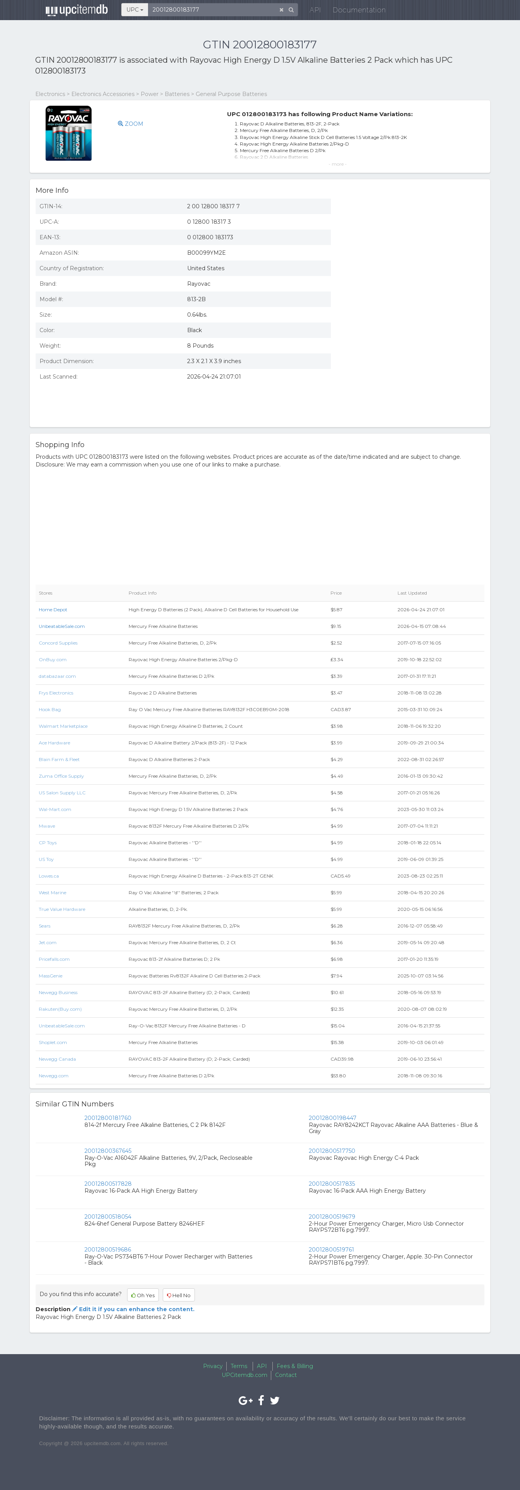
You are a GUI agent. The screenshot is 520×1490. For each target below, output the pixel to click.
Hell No (179, 1295)
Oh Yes (143, 1295)
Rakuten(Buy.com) (60, 1009)
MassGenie (50, 976)
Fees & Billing (295, 1366)
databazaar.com (57, 676)
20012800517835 (332, 1183)
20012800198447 (332, 1117)
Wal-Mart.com (55, 809)
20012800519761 (331, 1249)
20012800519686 (107, 1249)
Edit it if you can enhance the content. (133, 1309)
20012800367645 (107, 1150)
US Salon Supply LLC (62, 793)
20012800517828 (108, 1183)
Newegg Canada (57, 1059)
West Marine (52, 892)
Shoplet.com (53, 1042)
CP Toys (48, 842)
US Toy (46, 859)
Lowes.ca (49, 876)
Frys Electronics (56, 693)
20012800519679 (332, 1216)
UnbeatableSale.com (62, 626)
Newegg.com (54, 1075)
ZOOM (132, 123)
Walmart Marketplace (63, 726)
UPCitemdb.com (244, 1375)
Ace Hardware (54, 743)
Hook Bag (50, 709)
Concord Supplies (58, 643)
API (311, 11)
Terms (239, 1366)
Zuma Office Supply (61, 776)
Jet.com (48, 942)
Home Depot (53, 609)
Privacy (213, 1366)
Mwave (47, 826)
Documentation (354, 11)
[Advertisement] (413, 365)
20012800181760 (107, 1117)
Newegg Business (58, 992)
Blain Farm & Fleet (59, 759)
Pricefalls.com (54, 959)
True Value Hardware (62, 909)
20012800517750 (332, 1150)
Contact (286, 1375)
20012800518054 (107, 1216)
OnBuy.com (53, 659)
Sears (44, 926)
